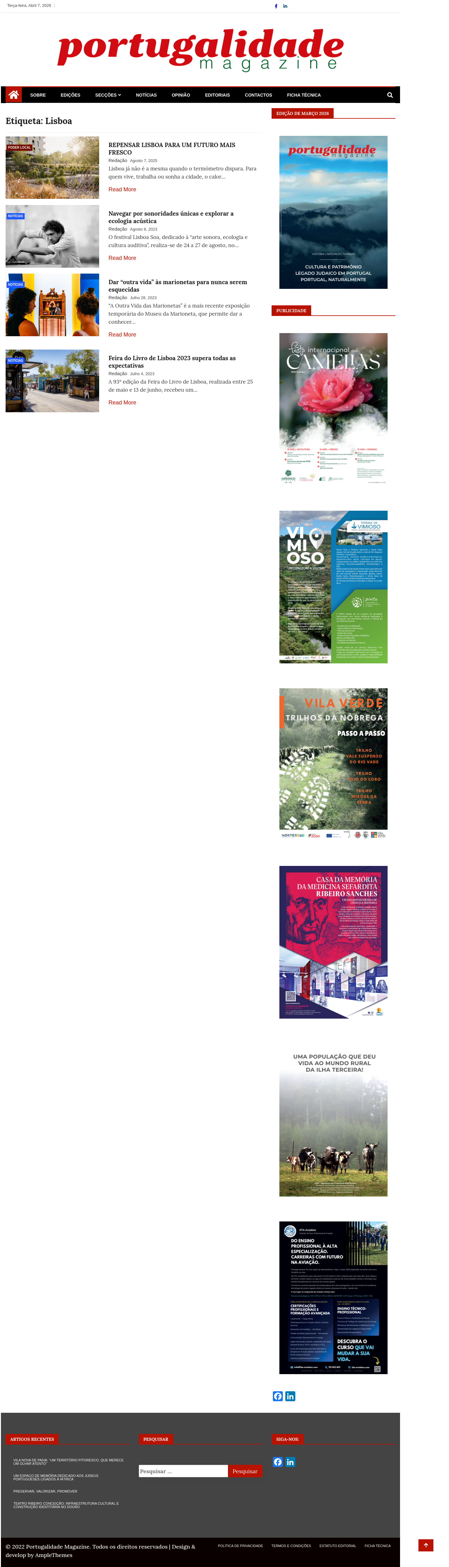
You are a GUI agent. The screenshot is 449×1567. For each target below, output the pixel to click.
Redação (118, 160)
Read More (122, 189)
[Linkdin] (285, 6)
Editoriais (217, 95)
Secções (106, 95)
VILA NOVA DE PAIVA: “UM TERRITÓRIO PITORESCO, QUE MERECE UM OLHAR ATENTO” (68, 1461)
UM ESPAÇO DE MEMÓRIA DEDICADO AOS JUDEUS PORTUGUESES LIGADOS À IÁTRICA (55, 1477)
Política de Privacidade (240, 1546)
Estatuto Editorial (338, 1546)
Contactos (258, 95)
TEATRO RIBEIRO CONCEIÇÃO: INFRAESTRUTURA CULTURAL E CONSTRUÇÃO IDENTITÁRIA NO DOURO (66, 1505)
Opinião (181, 95)
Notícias (146, 95)
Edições (70, 95)
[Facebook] (277, 6)
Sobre (38, 95)
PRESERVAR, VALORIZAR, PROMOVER (45, 1491)
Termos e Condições (291, 1546)
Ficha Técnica (304, 95)
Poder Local (19, 147)
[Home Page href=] (13, 97)
